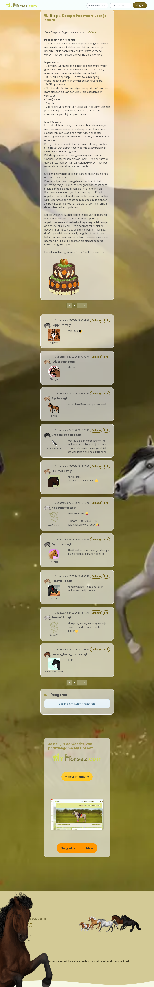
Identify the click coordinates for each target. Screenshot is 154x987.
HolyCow (90, 32)
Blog (54, 15)
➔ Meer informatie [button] (77, 776)
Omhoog (96, 320)
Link (106, 320)
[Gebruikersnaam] (97, 5)
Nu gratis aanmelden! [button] (77, 848)
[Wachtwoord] (120, 5)
